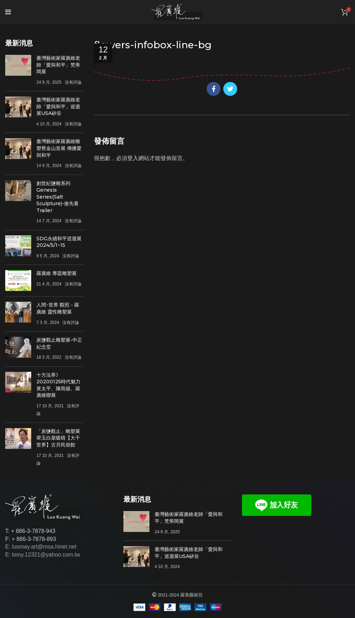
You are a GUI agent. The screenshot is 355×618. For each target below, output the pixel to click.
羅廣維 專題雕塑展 (56, 273)
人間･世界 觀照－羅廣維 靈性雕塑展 (57, 308)
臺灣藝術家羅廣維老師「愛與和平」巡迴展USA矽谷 (58, 106)
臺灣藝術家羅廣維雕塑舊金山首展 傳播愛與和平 (58, 148)
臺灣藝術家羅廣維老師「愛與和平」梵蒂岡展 (58, 65)
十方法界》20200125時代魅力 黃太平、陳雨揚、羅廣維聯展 (58, 385)
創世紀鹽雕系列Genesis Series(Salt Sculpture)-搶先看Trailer (57, 197)
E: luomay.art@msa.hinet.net (40, 547)
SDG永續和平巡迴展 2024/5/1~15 (58, 242)
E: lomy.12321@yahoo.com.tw (42, 555)
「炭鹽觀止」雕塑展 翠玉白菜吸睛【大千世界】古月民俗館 (58, 438)
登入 (132, 158)
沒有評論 (73, 82)
